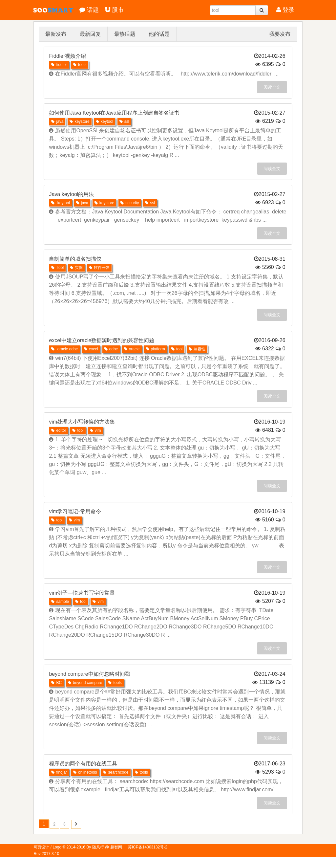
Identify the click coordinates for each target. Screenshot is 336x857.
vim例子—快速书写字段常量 (82, 593)
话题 (89, 10)
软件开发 (99, 267)
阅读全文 (272, 87)
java (57, 121)
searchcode (115, 772)
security (129, 203)
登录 (285, 10)
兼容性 (197, 349)
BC (56, 682)
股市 (114, 10)
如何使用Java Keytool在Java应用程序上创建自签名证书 (114, 113)
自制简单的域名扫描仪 (75, 259)
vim (95, 430)
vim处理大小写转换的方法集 (82, 422)
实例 (76, 267)
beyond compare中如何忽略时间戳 (89, 674)
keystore (79, 121)
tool (57, 267)
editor (58, 430)
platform (155, 349)
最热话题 (124, 34)
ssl (124, 121)
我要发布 (279, 34)
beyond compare (85, 682)
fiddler (59, 64)
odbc (111, 349)
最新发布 (55, 34)
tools (79, 64)
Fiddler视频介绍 (67, 56)
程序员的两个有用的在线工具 (83, 763)
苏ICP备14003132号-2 (147, 847)
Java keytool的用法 (71, 194)
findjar (59, 772)
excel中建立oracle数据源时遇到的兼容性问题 (101, 340)
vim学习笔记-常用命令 (75, 511)
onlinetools (85, 772)
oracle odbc (64, 349)
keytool (104, 121)
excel (91, 349)
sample (60, 601)
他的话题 (159, 34)
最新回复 (90, 34)
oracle (132, 349)
